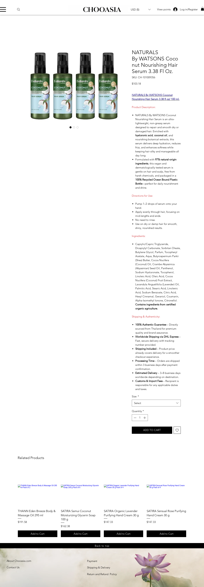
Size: (135, 396)
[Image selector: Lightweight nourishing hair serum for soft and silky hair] (77, 127)
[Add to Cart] (37, 533)
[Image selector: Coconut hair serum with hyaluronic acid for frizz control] (74, 127)
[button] (140, 9)
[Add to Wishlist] (177, 430)
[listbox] (140, 9)
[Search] (20, 9)
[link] (202, 9)
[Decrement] (134, 418)
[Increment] (145, 418)
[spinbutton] (140, 418)
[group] (102, 502)
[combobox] (156, 403)
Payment (92, 561)
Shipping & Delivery (98, 567)
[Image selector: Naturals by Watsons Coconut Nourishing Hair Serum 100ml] (70, 127)
